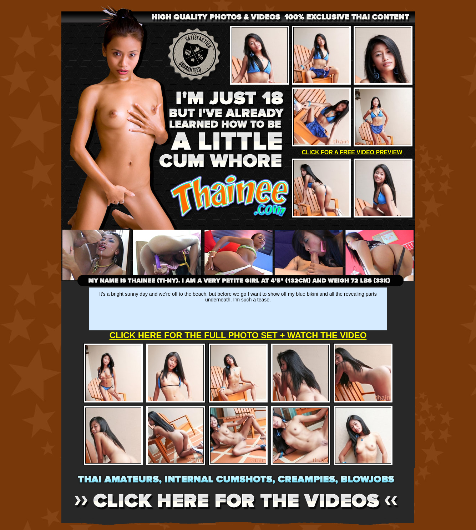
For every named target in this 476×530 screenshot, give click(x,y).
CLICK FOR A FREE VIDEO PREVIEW (352, 152)
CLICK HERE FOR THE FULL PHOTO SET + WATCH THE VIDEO (238, 335)
